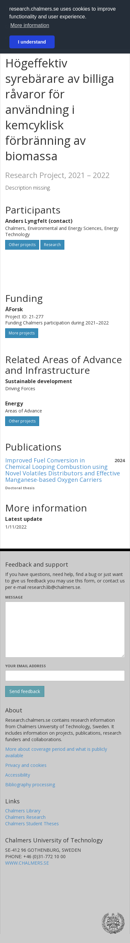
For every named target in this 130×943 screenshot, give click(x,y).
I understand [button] (32, 42)
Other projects (22, 244)
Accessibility (17, 775)
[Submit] (24, 691)
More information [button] (29, 25)
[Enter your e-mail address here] (65, 675)
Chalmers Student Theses (32, 823)
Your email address (25, 665)
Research (52, 244)
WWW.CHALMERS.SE (27, 863)
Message (14, 597)
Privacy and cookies (26, 765)
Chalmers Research (25, 817)
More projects (22, 333)
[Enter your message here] (65, 629)
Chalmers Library (22, 811)
